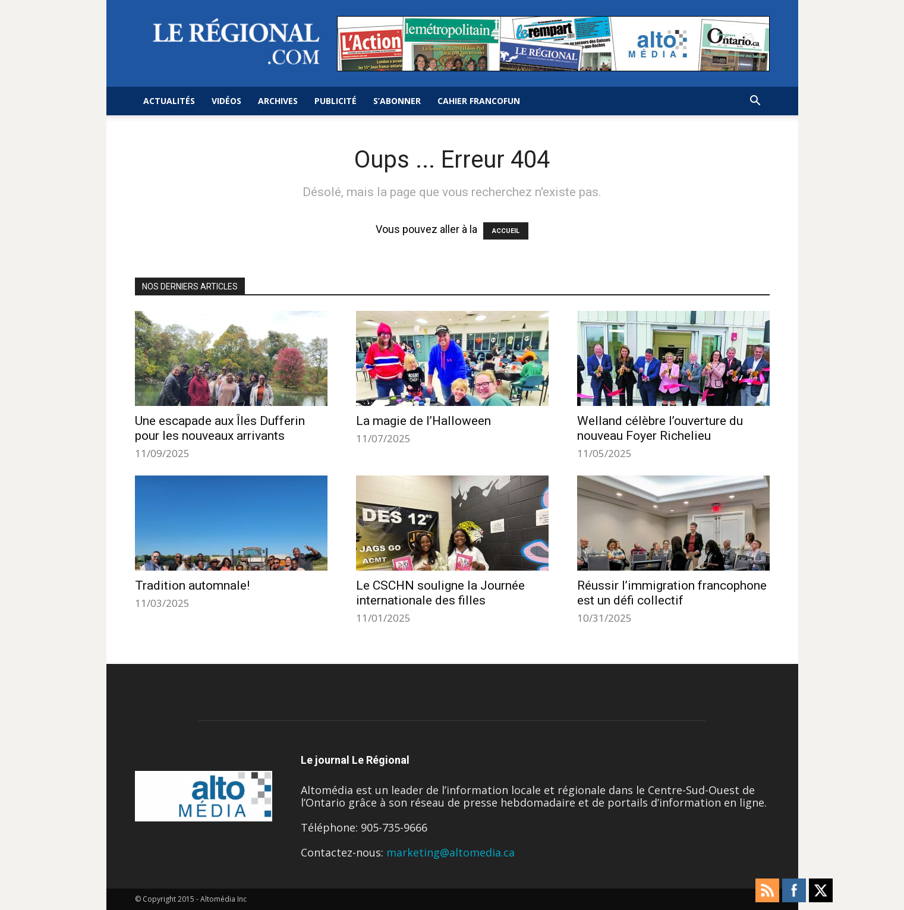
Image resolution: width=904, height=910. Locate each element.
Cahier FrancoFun (478, 100)
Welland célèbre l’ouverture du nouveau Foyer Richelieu (660, 428)
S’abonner (397, 100)
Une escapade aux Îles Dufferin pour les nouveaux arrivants (220, 428)
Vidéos (226, 100)
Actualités (169, 100)
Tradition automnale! (192, 585)
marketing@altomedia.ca (450, 852)
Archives (278, 100)
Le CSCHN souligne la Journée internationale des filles (440, 592)
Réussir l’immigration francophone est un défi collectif (672, 592)
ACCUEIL (505, 231)
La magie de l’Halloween (423, 421)
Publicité (335, 100)
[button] (755, 101)
